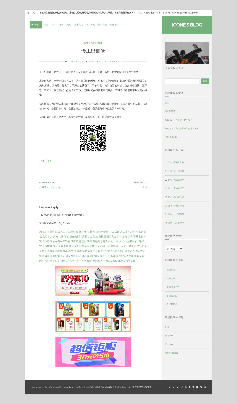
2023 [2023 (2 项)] (139, 246)
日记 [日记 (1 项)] (78, 256)
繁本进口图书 (173, 287)
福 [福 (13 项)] (40, 237)
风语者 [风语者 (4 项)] (66, 241)
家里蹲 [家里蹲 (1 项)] (130, 256)
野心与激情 (170, 111)
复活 (140, 12)
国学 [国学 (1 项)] (41, 261)
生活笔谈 (171, 270)
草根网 (36, 24)
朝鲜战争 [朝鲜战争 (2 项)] (74, 246)
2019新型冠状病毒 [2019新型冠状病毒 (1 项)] (125, 261)
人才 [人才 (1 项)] (102, 261)
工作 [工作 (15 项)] (117, 232)
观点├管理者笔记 (176, 205)
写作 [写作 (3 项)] (105, 241)
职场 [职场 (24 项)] (84, 232)
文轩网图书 (172, 304)
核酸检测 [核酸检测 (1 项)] (55, 256)
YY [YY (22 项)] (94, 232)
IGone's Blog (187, 25)
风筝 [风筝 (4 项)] (73, 241)
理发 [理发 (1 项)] (116, 251)
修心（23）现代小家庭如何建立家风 (182, 128)
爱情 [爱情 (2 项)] (60, 246)
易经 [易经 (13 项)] (44, 237)
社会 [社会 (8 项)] (95, 237)
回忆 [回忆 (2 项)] (123, 246)
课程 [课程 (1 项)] (79, 251)
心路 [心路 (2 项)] (102, 246)
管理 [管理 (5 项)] (135, 237)
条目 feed (169, 335)
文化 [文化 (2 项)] (97, 246)
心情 (42, 161)
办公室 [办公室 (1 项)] (56, 261)
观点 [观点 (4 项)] (84, 241)
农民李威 (171, 278)
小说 (53, 24)
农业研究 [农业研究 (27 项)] (71, 232)
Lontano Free (72, 387)
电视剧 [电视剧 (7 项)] (102, 237)
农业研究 (90, 24)
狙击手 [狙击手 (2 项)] (53, 246)
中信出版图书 (173, 296)
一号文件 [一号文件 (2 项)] (131, 246)
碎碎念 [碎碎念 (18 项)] (105, 232)
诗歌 (61, 24)
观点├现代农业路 (176, 197)
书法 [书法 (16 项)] (111, 232)
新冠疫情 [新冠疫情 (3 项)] (97, 241)
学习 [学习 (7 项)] (119, 237)
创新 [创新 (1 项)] (62, 261)
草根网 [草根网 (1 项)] (58, 251)
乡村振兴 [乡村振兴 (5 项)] (57, 241)
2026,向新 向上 (172, 137)
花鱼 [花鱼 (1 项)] (98, 251)
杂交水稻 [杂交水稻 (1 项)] (71, 256)
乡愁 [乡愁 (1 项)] (108, 261)
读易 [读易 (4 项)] (78, 241)
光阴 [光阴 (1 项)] (84, 261)
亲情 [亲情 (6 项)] (130, 237)
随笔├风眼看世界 (176, 223)
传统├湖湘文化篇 (176, 162)
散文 (46, 24)
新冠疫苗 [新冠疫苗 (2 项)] (89, 246)
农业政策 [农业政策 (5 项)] (47, 241)
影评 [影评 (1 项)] (113, 256)
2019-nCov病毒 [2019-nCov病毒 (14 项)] (138, 232)
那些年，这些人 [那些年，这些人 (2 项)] (137, 241)
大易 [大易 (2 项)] (116, 241)
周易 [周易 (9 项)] (84, 237)
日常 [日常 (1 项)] (84, 256)
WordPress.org (171, 353)
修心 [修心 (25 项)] (78, 232)
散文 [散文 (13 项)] (50, 237)
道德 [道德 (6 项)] (124, 237)
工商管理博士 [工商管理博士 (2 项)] (113, 246)
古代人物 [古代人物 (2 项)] (124, 241)
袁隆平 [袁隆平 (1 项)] (91, 251)
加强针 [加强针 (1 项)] (48, 261)
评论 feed (169, 344)
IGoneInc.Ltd (106, 387)
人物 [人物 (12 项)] (61, 237)
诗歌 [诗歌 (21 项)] (98, 232)
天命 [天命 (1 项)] (142, 256)
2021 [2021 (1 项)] (113, 261)
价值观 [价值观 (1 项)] (96, 261)
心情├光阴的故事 (93, 43)
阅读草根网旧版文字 (141, 387)
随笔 (69, 24)
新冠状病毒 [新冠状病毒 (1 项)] (93, 256)
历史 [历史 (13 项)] (55, 237)
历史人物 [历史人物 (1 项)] (44, 251)
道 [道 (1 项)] (75, 251)
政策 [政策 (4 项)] (89, 241)
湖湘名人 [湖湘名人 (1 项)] (130, 251)
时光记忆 (114, 24)
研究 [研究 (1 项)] (103, 251)
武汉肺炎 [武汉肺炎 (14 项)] (125, 232)
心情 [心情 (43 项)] (52, 232)
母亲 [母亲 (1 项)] (47, 256)
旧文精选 (102, 24)
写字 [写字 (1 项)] (78, 261)
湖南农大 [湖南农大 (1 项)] (140, 251)
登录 (167, 327)
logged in (58, 215)
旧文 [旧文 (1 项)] (144, 246)
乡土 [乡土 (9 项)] (90, 237)
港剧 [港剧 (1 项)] (41, 256)
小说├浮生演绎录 (176, 171)
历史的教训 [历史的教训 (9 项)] (76, 237)
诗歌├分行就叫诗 (176, 214)
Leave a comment (111, 61)
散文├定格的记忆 (176, 188)
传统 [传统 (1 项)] (89, 261)
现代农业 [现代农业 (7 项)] (111, 237)
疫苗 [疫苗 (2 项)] (47, 246)
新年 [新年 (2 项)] (81, 246)
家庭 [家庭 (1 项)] (136, 256)
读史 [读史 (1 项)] (84, 251)
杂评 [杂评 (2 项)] (65, 246)
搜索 (205, 81)
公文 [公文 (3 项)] (110, 241)
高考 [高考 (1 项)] (65, 251)
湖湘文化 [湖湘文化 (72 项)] (44, 232)
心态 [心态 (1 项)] (107, 256)
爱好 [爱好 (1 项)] (122, 251)
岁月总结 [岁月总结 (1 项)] (121, 256)
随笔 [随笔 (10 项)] (66, 237)
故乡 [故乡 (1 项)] (102, 256)
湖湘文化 (78, 24)
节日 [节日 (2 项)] (41, 246)
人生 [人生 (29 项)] (62, 232)
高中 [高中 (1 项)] (70, 251)
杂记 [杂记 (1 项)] (62, 256)
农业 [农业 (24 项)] (89, 232)
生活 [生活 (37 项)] (57, 232)
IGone (91, 61)
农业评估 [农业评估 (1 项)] (71, 261)
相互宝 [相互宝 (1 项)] (110, 251)
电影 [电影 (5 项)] (140, 237)
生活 (49, 161)
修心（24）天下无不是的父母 (178, 120)
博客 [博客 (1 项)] (52, 251)
